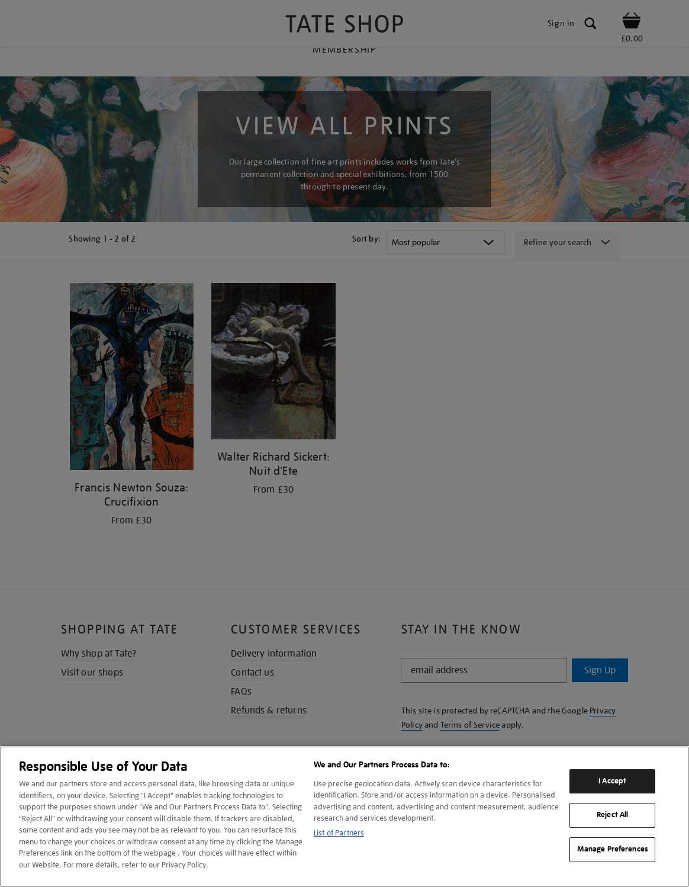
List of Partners (339, 833)
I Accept (612, 781)
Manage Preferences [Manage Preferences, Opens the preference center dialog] (612, 849)
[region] (344, 816)
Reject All (612, 815)
